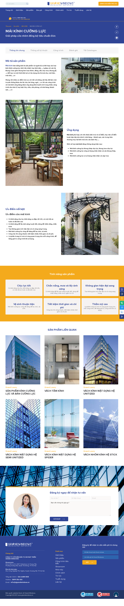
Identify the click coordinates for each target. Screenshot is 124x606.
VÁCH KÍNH (24, 26)
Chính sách (60, 10)
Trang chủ (9, 10)
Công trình (49, 10)
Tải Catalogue (90, 50)
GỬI (89, 562)
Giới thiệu (19, 10)
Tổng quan (8, 26)
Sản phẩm (29, 10)
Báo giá (39, 10)
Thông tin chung (17, 50)
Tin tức (69, 10)
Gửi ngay (59, 519)
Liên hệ (88, 10)
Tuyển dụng (79, 10)
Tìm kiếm (27, 3)
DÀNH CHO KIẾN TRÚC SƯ (108, 4)
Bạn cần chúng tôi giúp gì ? (80, 508)
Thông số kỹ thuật (38, 50)
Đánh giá (73, 50)
